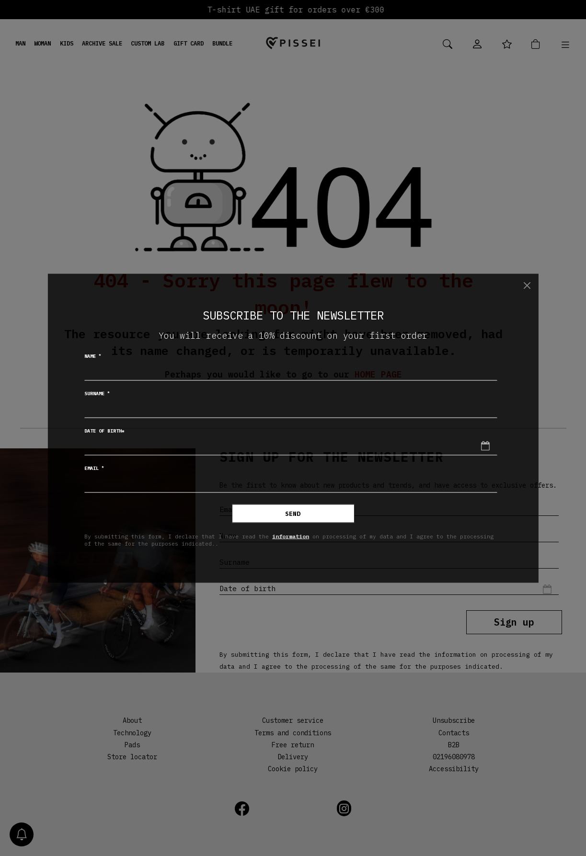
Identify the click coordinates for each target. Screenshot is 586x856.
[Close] (527, 286)
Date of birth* (104, 430)
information (290, 536)
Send (292, 513)
